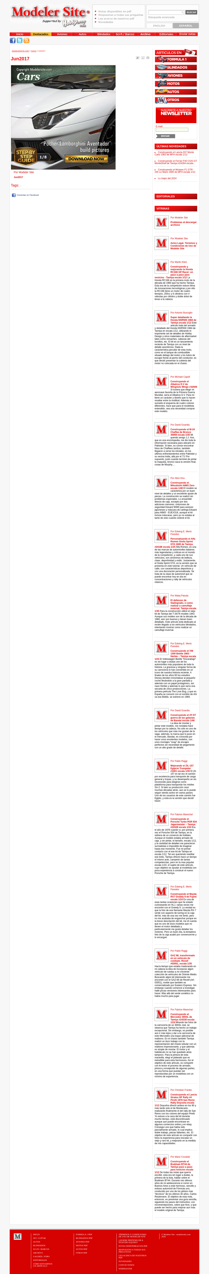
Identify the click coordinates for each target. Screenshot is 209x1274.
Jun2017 (42, 51)
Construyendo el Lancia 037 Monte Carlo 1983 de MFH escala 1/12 (174, 153)
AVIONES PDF (82, 1242)
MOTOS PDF (82, 1245)
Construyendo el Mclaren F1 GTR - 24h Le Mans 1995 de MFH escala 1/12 (175, 170)
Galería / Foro (41, 1256)
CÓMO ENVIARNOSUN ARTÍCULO (42, 1265)
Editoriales (40, 1260)
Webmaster (125, 1268)
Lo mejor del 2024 (167, 178)
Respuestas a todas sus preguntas (132, 1250)
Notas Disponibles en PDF (133, 1246)
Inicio (36, 1234)
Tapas (33, 51)
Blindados (39, 1245)
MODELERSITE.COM (20, 51)
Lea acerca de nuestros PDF (132, 1256)
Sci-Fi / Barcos (41, 1249)
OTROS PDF (81, 1253)
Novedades (125, 1261)
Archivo (38, 1253)
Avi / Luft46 (39, 1238)
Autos (36, 1242)
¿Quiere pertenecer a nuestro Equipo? (131, 1241)
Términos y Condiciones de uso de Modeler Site (132, 1235)
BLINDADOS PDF (84, 1238)
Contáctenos (126, 1265)
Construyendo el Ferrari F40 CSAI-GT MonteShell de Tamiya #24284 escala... (176, 162)
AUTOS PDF (81, 1249)
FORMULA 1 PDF (84, 1234)
